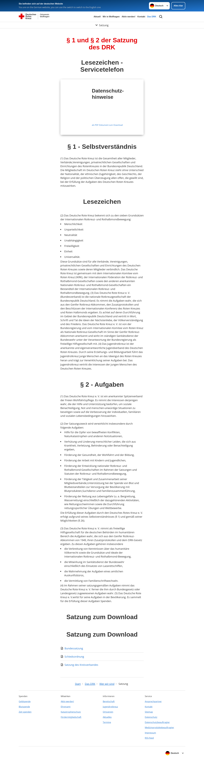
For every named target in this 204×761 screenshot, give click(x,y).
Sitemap (149, 711)
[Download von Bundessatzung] (102, 648)
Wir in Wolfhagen (111, 17)
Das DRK (151, 17)
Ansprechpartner (153, 701)
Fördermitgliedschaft (71, 717)
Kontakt (141, 17)
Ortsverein (108, 711)
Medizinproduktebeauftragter (159, 727)
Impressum (150, 732)
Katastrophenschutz (71, 711)
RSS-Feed (149, 738)
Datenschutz (151, 717)
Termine (107, 722)
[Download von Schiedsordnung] (102, 657)
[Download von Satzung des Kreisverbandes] (102, 665)
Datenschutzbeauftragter (157, 722)
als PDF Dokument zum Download (107, 125)
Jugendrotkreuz (110, 706)
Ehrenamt (66, 706)
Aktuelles (107, 717)
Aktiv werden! (128, 17)
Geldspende (25, 701)
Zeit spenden (25, 711)
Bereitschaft (109, 701)
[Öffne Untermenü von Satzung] (102, 25)
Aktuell (97, 17)
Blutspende (24, 706)
